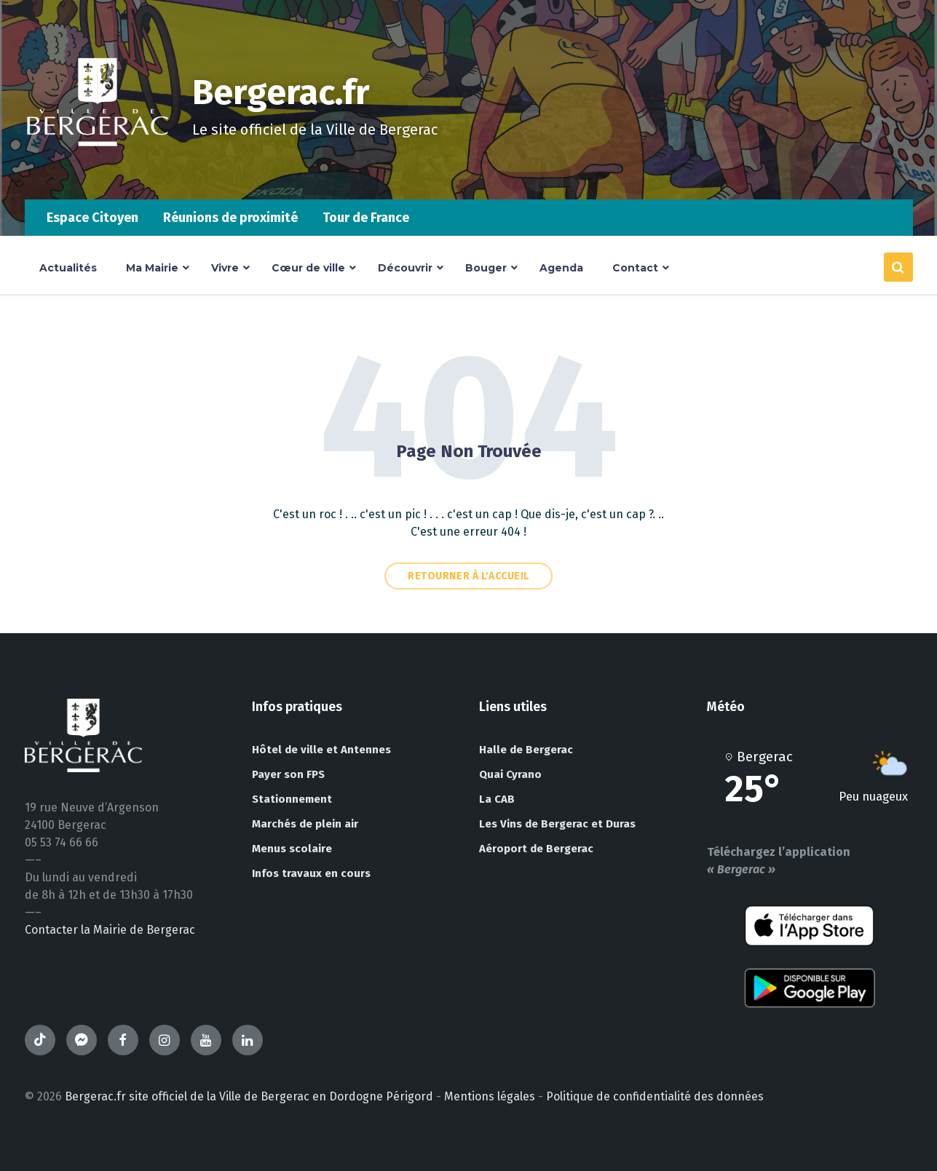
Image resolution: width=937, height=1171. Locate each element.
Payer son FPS (288, 774)
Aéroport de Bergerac (536, 848)
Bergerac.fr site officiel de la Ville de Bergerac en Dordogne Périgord (249, 1096)
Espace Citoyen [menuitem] (92, 218)
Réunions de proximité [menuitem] (230, 218)
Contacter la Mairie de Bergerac (110, 930)
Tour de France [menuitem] (366, 218)
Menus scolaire (292, 848)
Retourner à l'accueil (468, 576)
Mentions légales (489, 1096)
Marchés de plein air (305, 823)
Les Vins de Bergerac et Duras (557, 823)
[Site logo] (97, 171)
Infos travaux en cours (311, 873)
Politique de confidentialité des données (655, 1096)
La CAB (497, 799)
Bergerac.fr (281, 92)
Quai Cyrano (510, 774)
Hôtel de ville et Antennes (321, 749)
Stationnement (292, 799)
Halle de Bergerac (526, 749)
